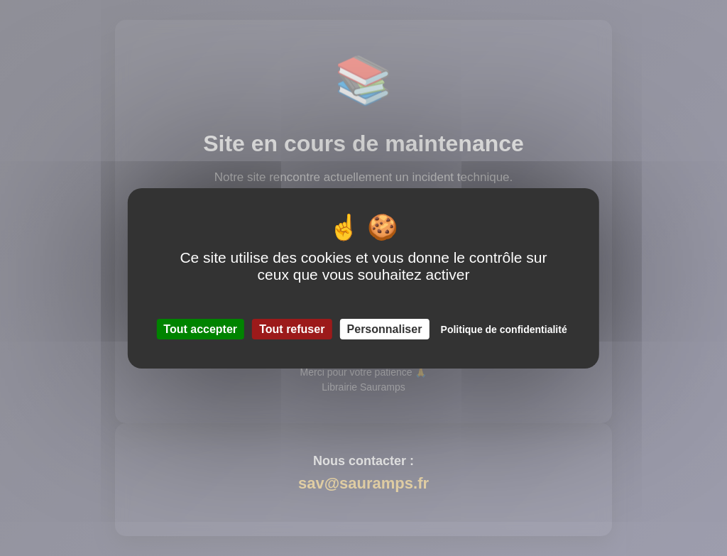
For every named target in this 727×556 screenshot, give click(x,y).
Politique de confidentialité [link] (504, 329)
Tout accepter (200, 329)
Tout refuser (291, 329)
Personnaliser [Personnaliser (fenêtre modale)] (384, 329)
